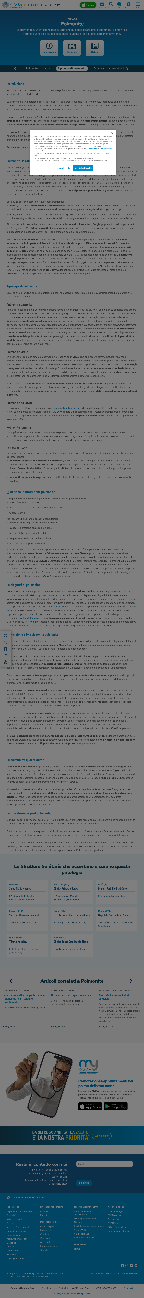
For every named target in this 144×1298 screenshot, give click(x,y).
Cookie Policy (93, 149)
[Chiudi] (112, 133)
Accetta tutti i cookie (83, 168)
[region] (73, 153)
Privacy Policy (106, 149)
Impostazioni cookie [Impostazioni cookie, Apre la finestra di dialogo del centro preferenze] (62, 168)
